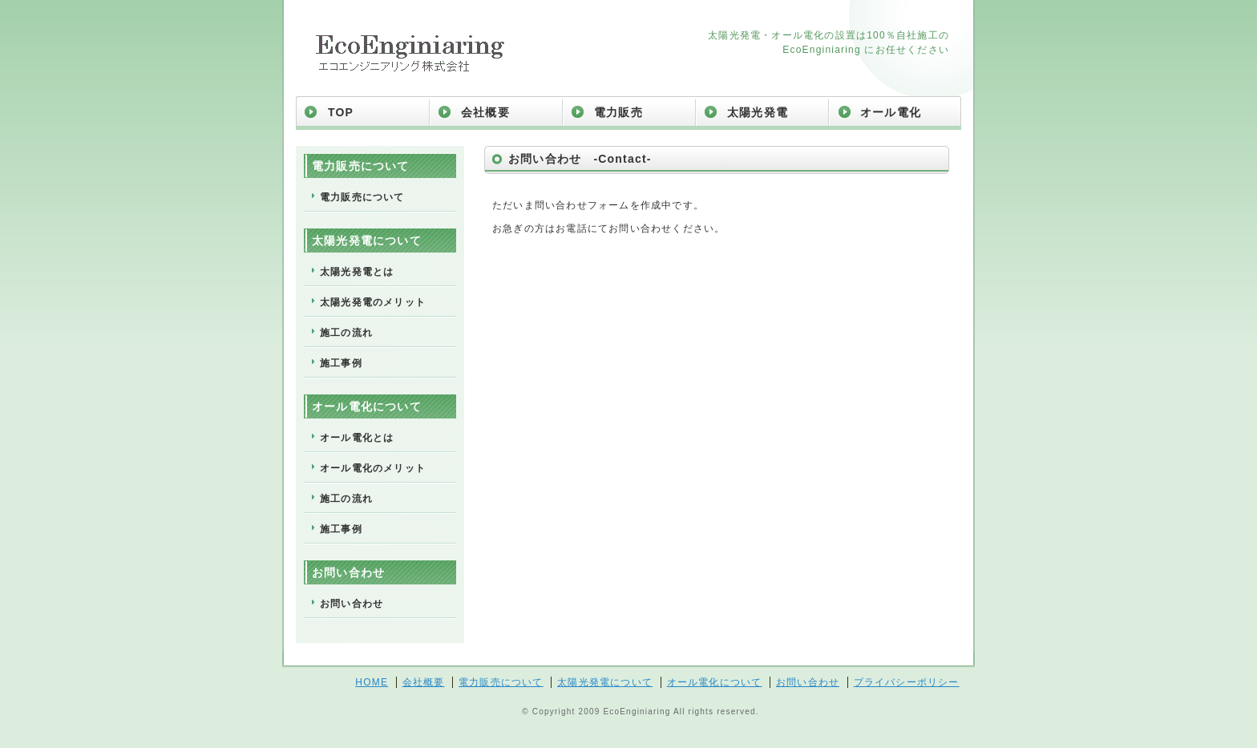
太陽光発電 (757, 112)
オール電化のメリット (373, 468)
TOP (341, 112)
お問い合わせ (351, 603)
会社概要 (485, 112)
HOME (371, 682)
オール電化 (890, 112)
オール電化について (714, 682)
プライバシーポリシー (907, 682)
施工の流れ (346, 332)
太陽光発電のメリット (373, 302)
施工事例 (341, 363)
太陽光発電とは (357, 271)
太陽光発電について (605, 682)
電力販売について (362, 197)
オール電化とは (357, 437)
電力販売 (618, 112)
